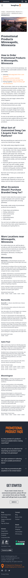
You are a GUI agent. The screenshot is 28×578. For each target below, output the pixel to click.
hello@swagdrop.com (11, 556)
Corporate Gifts (5, 537)
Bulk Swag (4, 517)
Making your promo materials (11, 78)
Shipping (17, 529)
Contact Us (14, 502)
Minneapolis (5, 15)
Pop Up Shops (5, 523)
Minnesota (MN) (16, 13)
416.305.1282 (10, 560)
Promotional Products (14, 12)
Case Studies (18, 531)
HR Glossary (18, 534)
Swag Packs (4, 531)
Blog (16, 515)
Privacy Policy (5, 574)
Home (3, 12)
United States (5, 13)
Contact (17, 519)
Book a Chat (18, 517)
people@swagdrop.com (12, 558)
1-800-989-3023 (6, 1)
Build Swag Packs (6, 515)
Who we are (18, 527)
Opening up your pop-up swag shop (13, 80)
